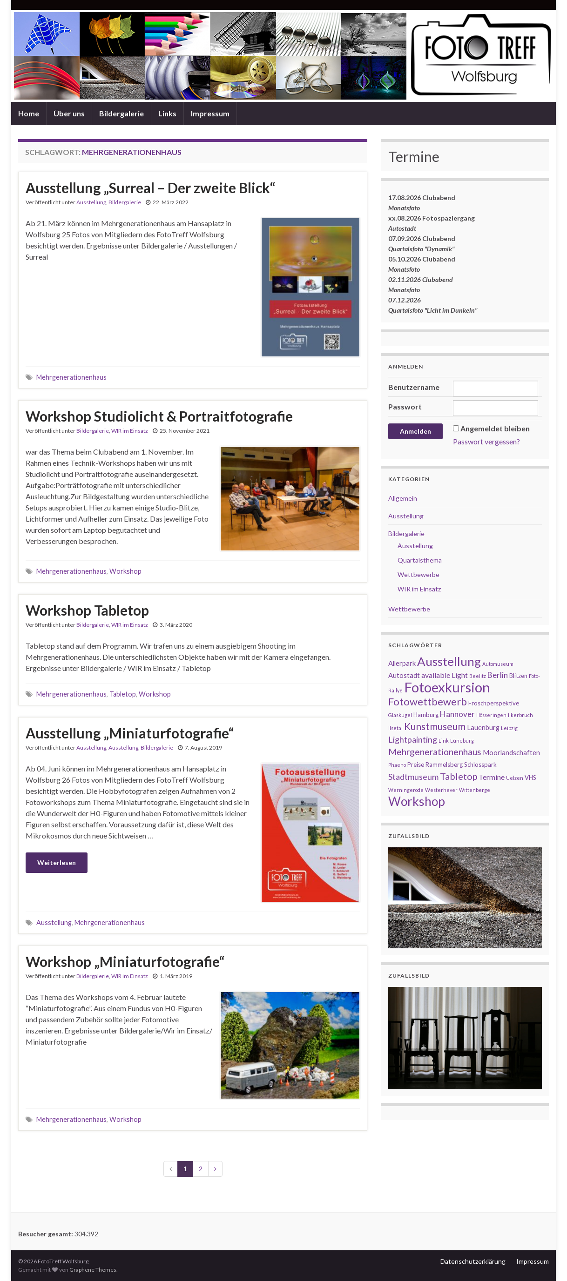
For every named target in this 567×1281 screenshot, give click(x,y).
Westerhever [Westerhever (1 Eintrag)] (441, 790)
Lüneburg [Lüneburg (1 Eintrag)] (462, 741)
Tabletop (122, 694)
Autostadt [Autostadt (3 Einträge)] (404, 675)
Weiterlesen (56, 862)
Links (167, 113)
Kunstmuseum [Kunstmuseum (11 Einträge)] (435, 726)
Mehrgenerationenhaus (71, 377)
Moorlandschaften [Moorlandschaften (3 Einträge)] (511, 753)
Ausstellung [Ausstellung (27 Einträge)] (449, 661)
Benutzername (413, 386)
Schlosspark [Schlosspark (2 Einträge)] (480, 764)
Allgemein (402, 498)
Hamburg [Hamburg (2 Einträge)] (426, 714)
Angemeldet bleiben (495, 428)
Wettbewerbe (418, 574)
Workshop (125, 571)
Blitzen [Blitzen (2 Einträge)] (518, 675)
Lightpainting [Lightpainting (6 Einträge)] (412, 739)
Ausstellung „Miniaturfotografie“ (130, 732)
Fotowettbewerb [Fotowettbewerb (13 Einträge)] (427, 701)
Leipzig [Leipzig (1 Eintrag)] (509, 728)
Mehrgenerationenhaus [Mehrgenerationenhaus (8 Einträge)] (434, 751)
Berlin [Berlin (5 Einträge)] (497, 675)
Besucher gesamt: (46, 1234)
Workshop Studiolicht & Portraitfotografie (159, 416)
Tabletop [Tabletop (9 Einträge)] (458, 776)
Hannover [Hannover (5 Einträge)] (457, 714)
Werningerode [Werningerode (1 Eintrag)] (406, 790)
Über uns (69, 113)
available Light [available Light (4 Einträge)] (444, 675)
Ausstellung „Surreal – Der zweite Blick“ (150, 187)
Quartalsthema (420, 560)
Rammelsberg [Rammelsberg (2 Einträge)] (444, 764)
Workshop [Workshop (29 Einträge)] (416, 801)
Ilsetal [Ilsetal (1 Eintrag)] (395, 728)
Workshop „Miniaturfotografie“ (125, 961)
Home (28, 113)
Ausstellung (91, 202)
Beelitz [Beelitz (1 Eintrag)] (477, 676)
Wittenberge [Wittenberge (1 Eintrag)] (474, 790)
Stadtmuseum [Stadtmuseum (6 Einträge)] (413, 776)
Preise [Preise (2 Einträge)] (415, 764)
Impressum (210, 113)
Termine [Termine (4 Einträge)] (492, 776)
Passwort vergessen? (486, 441)
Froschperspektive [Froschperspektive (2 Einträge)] (493, 703)
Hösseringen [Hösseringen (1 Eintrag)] (491, 715)
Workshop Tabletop (87, 610)
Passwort (405, 406)
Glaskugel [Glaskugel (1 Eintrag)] (400, 715)
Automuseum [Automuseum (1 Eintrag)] (497, 664)
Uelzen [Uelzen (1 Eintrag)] (514, 778)
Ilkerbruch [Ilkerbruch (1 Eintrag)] (520, 715)
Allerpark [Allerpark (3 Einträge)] (402, 663)
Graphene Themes (92, 1269)
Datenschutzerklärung (473, 1261)
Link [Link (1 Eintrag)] (444, 741)
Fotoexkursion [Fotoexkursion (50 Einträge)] (447, 687)
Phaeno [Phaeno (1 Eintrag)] (397, 765)
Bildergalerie (121, 113)
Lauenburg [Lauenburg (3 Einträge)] (483, 727)
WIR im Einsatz (129, 430)
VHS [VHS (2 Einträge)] (530, 777)
